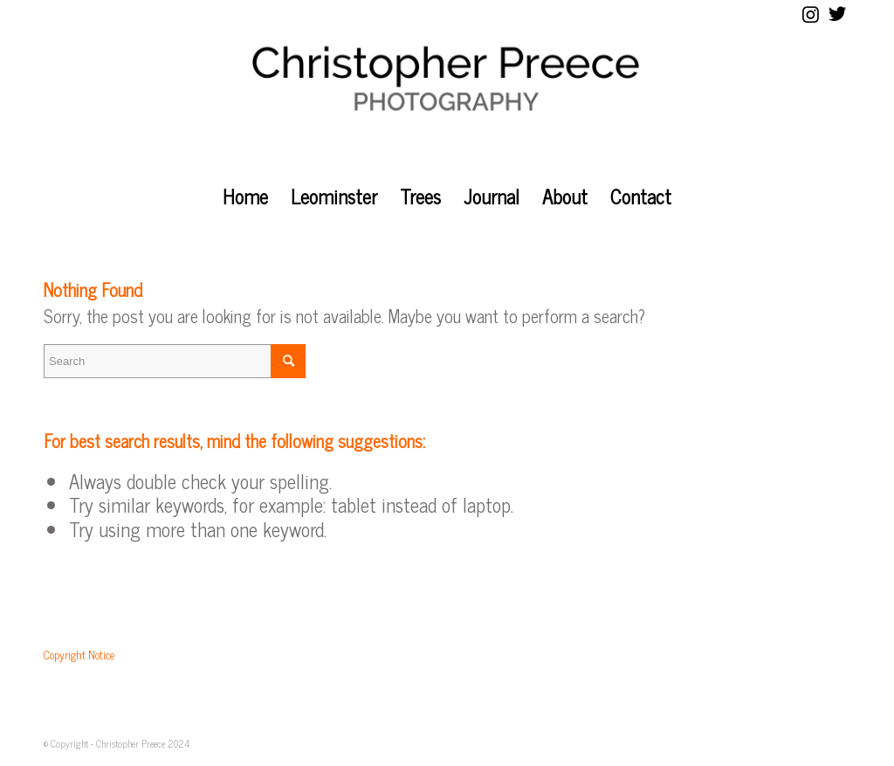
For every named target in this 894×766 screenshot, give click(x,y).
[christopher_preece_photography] (447, 100)
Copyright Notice (79, 654)
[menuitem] (245, 196)
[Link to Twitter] (837, 13)
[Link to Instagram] (810, 13)
